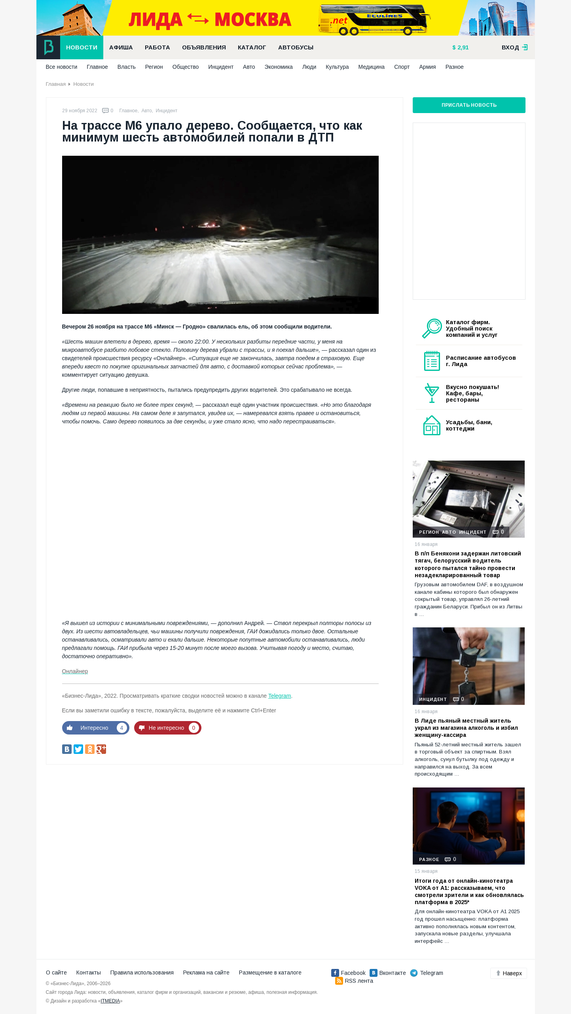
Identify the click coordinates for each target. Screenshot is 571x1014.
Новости (81, 47)
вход (515, 47)
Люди (309, 67)
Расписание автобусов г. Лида (481, 361)
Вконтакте (388, 973)
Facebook (348, 973)
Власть (127, 67)
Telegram (279, 696)
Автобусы (295, 47)
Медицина (371, 67)
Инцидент (220, 67)
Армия (427, 67)
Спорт (402, 67)
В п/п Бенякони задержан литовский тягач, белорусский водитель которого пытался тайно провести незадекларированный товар (468, 564)
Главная (56, 84)
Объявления (204, 47)
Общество (186, 67)
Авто (249, 67)
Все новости (62, 67)
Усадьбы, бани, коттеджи (469, 425)
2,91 (462, 47)
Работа (157, 47)
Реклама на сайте (206, 972)
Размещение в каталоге (270, 972)
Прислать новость (469, 105)
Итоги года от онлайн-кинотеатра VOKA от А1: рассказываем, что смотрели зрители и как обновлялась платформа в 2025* (469, 892)
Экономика (279, 67)
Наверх (508, 973)
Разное (455, 67)
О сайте (56, 972)
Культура (337, 67)
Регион (154, 67)
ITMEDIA (110, 1001)
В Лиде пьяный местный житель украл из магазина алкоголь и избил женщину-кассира (466, 728)
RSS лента (354, 981)
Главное (97, 67)
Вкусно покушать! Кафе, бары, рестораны (472, 393)
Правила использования (142, 972)
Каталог (252, 47)
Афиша (121, 47)
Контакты (88, 972)
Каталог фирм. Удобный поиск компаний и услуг (471, 328)
